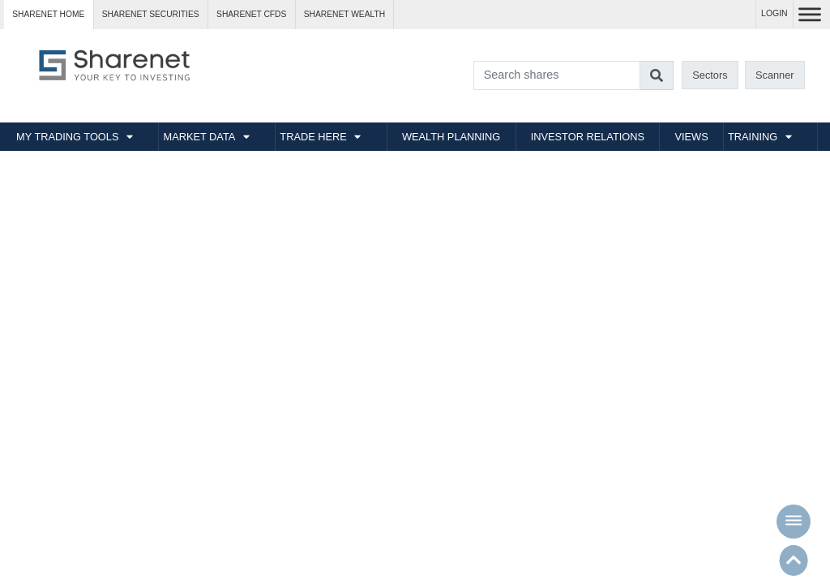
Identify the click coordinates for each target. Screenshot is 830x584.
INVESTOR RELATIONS (587, 137)
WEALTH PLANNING (451, 137)
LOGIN (774, 13)
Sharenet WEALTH (344, 14)
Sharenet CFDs (251, 14)
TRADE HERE (313, 137)
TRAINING (752, 137)
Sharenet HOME (48, 14)
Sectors (709, 75)
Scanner (774, 75)
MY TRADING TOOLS (67, 137)
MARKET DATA (199, 137)
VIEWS (691, 137)
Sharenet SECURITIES (150, 14)
